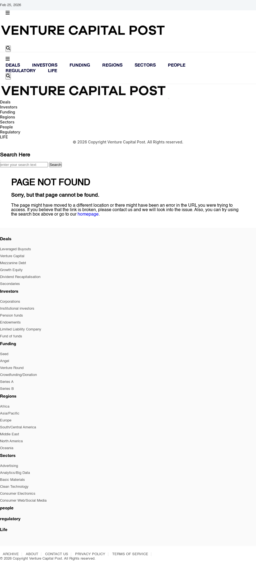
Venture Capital (12, 256)
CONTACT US (56, 554)
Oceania (6, 448)
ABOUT (32, 554)
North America (11, 441)
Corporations (10, 302)
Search (55, 165)
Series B (7, 389)
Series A (7, 382)
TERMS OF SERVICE (130, 554)
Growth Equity (11, 270)
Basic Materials (12, 480)
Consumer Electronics (17, 494)
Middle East (9, 434)
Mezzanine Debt (13, 263)
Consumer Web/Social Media (23, 500)
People (176, 64)
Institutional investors (17, 308)
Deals (13, 64)
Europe (5, 420)
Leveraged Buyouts (15, 249)
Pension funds (11, 315)
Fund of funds (11, 336)
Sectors (145, 64)
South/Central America (18, 427)
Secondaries (10, 284)
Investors (44, 64)
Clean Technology (14, 487)
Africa (4, 406)
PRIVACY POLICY (90, 554)
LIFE (52, 70)
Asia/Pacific (9, 413)
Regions (112, 64)
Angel (4, 361)
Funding (80, 64)
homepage (88, 214)
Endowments (10, 322)
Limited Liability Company (20, 329)
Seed (4, 354)
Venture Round (12, 368)
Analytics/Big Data (15, 473)
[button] (8, 13)
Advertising (9, 466)
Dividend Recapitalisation (20, 277)
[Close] (168, 98)
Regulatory (21, 70)
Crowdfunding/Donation (18, 375)
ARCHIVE (11, 554)
